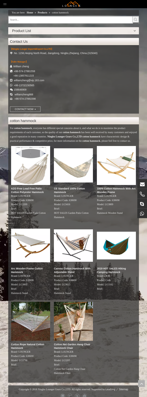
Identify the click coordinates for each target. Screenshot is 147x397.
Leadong (110, 389)
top (141, 383)
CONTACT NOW (25, 109)
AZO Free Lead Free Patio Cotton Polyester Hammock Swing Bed (27, 190)
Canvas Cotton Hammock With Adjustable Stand (72, 270)
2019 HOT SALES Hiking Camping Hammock (111, 270)
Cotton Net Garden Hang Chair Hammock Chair (72, 346)
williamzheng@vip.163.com (29, 80)
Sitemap (123, 389)
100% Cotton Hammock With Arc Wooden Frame (116, 190)
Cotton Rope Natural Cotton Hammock (27, 346)
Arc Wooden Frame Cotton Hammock (27, 270)
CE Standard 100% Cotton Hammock (69, 190)
